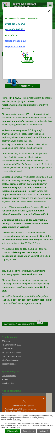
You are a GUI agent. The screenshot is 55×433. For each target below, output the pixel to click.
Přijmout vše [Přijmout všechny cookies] (12, 431)
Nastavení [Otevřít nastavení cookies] (43, 431)
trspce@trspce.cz (15, 46)
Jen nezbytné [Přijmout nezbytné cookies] (28, 431)
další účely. (17, 420)
